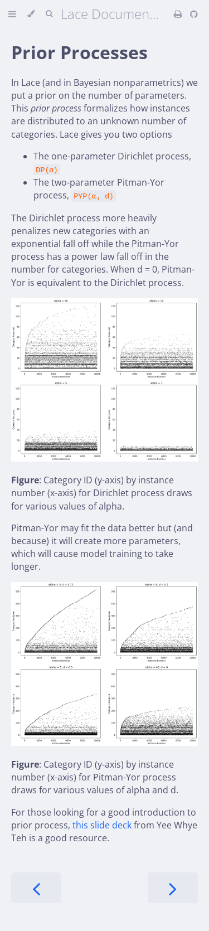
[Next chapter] (173, 887)
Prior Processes (79, 52)
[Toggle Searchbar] (49, 14)
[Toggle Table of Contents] (12, 14)
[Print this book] (179, 14)
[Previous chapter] (36, 887)
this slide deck (102, 825)
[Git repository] (194, 14)
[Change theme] (31, 14)
